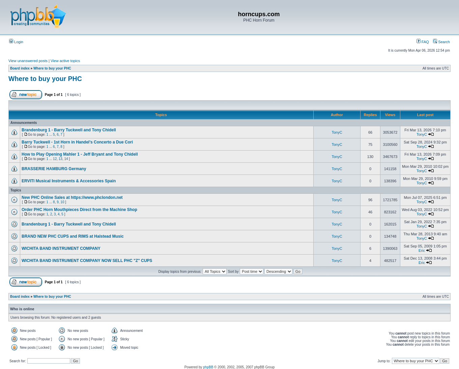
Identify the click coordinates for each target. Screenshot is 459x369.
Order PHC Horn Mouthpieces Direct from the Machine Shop (79, 209)
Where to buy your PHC (52, 68)
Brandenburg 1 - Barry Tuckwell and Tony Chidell (69, 130)
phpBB (208, 367)
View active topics (65, 61)
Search (441, 42)
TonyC (337, 132)
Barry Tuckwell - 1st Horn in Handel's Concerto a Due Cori (77, 142)
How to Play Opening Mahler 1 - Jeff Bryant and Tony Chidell (80, 154)
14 (66, 159)
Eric (422, 250)
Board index (20, 68)
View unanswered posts (28, 61)
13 (60, 159)
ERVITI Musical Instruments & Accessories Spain (69, 181)
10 (62, 202)
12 (55, 159)
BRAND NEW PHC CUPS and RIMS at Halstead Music (73, 236)
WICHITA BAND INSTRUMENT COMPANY (61, 248)
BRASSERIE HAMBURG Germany (54, 168)
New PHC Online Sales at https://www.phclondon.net (72, 197)
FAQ (423, 42)
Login (16, 42)
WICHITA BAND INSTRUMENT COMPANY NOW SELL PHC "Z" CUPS (87, 260)
